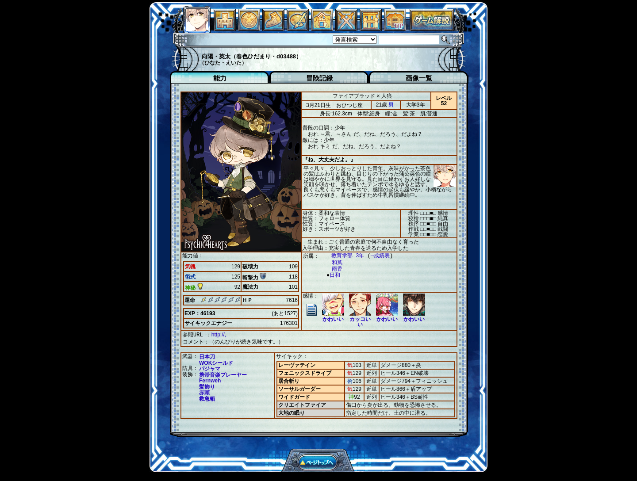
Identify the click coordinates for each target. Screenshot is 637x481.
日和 (332, 275)
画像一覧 (419, 78)
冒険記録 (319, 78)
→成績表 (375, 256)
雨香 (332, 269)
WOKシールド (216, 362)
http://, (218, 335)
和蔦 (332, 263)
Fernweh (210, 380)
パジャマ (209, 368)
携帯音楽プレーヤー (223, 374)
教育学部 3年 (343, 256)
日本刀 (207, 356)
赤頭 (204, 392)
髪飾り (207, 386)
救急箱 (207, 398)
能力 (219, 78)
